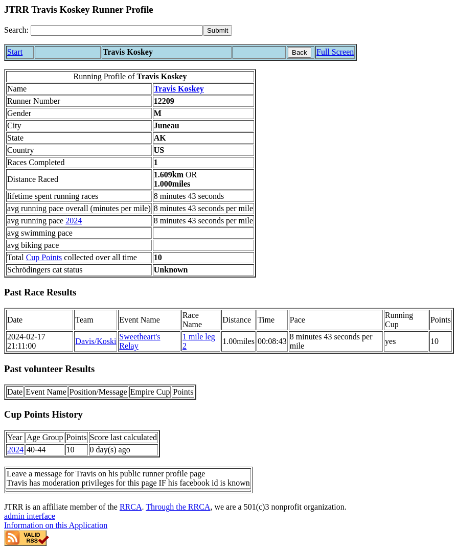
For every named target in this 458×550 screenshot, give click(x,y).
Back (299, 52)
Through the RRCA (178, 506)
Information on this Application (55, 525)
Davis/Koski (95, 341)
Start (14, 52)
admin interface (29, 516)
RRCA (131, 506)
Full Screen (335, 52)
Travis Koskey (179, 88)
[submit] (217, 30)
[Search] (117, 30)
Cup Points (44, 257)
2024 (73, 220)
